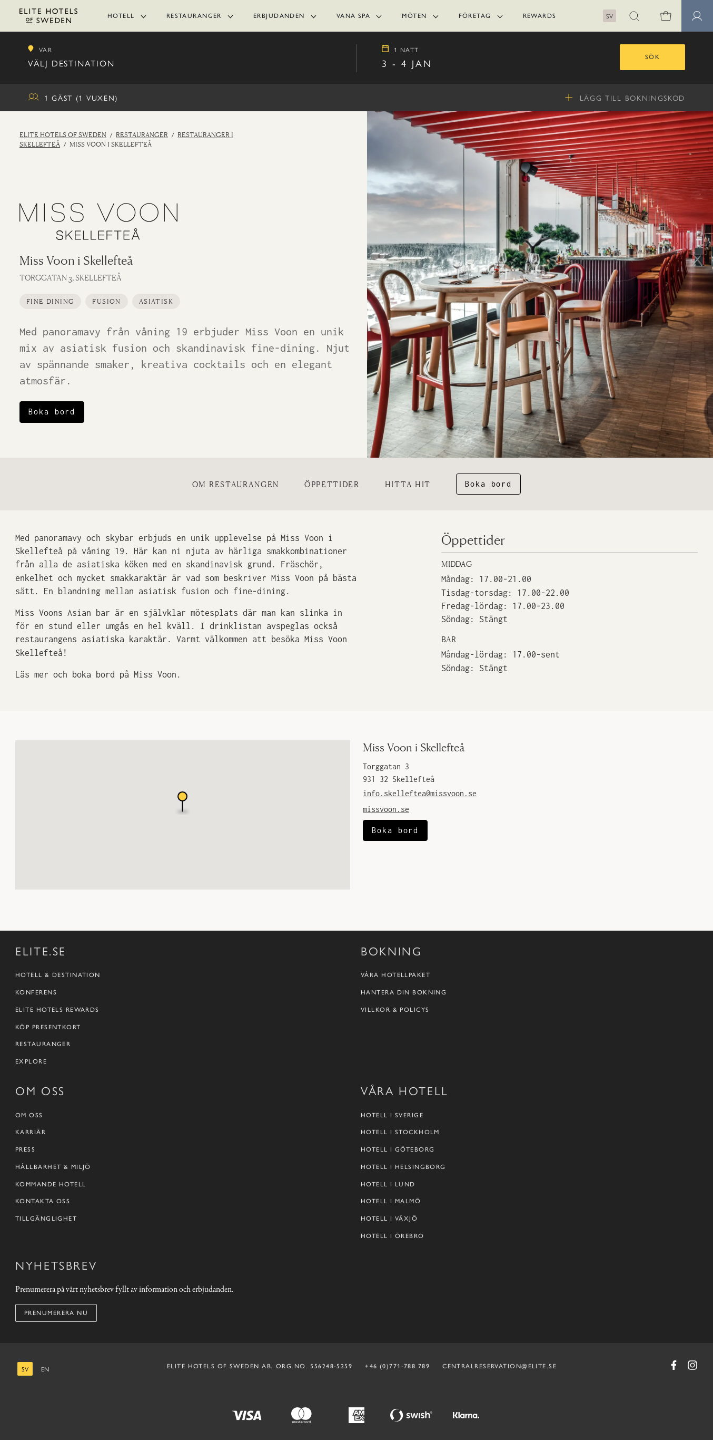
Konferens (36, 992)
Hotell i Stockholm (400, 1132)
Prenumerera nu (56, 1313)
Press (25, 1149)
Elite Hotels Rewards (57, 1009)
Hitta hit (408, 484)
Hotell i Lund (388, 1184)
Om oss (29, 1115)
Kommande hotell (50, 1184)
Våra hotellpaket (395, 975)
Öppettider (332, 484)
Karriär (30, 1132)
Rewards (540, 16)
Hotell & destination (58, 975)
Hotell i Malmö (391, 1201)
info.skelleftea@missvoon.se (420, 793)
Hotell (121, 16)
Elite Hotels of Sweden (62, 134)
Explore (31, 1061)
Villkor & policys (395, 1009)
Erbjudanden (279, 16)
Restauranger (194, 16)
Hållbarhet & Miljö (53, 1167)
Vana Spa (353, 16)
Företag (475, 16)
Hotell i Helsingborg (403, 1167)
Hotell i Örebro (392, 1236)
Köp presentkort (48, 1027)
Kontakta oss (42, 1201)
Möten (414, 16)
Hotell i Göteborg (397, 1149)
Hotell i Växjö (389, 1218)
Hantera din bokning (404, 992)
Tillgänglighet (46, 1218)
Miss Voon (155, 674)
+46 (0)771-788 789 (397, 1366)
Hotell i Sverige (392, 1115)
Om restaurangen (235, 484)
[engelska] (45, 1369)
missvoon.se (386, 809)
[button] (634, 16)
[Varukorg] (665, 16)
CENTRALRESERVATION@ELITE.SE (499, 1366)
